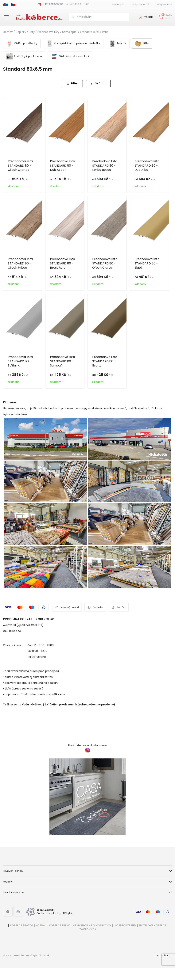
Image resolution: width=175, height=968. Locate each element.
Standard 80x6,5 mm (94, 32)
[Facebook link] (7, 911)
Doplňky (21, 32)
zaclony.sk (118, 4)
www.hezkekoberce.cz (18, 955)
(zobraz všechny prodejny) (96, 704)
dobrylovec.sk (164, 4)
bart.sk (45, 955)
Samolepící (69, 32)
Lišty (32, 32)
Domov (8, 32)
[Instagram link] (18, 911)
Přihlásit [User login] (148, 16)
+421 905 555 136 (53, 4)
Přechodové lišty (48, 32)
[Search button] (73, 17)
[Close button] (6, 17)
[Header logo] (39, 17)
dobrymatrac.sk (140, 4)
